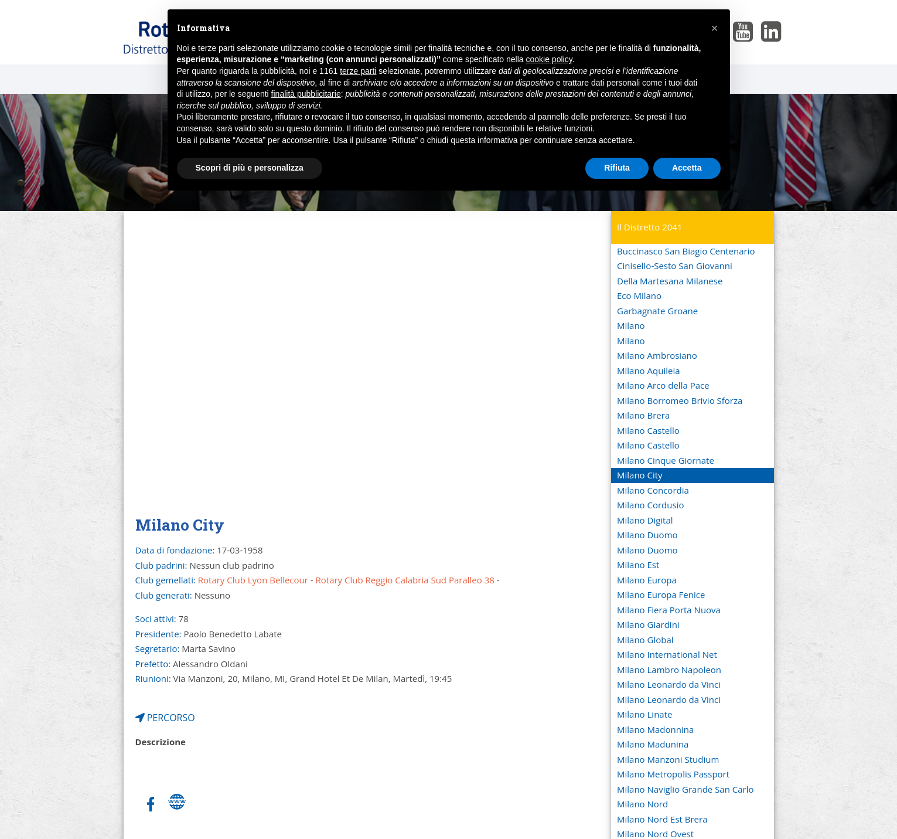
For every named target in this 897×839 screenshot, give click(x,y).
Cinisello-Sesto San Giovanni (674, 265)
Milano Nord (642, 804)
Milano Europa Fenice (661, 594)
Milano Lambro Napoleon (669, 669)
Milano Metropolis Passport (673, 774)
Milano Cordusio (650, 505)
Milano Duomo (647, 535)
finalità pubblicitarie (306, 93)
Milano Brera (643, 415)
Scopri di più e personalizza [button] (249, 167)
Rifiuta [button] (617, 167)
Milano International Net (667, 654)
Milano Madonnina (655, 729)
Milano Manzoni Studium (668, 759)
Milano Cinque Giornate (665, 460)
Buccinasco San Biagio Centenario (686, 251)
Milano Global (645, 640)
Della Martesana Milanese (669, 281)
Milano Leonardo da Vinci (669, 684)
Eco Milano (639, 295)
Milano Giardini (648, 624)
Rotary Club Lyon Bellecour (253, 580)
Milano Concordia (653, 490)
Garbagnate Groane (657, 311)
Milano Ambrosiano (657, 355)
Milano (631, 325)
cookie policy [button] (549, 59)
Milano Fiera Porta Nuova (669, 610)
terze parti (358, 71)
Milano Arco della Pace (663, 385)
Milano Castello (648, 430)
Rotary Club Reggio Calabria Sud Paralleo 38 (405, 580)
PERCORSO (165, 717)
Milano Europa (647, 580)
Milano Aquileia (648, 370)
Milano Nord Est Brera (662, 819)
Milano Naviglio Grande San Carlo (685, 789)
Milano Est (638, 564)
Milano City (640, 475)
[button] (714, 28)
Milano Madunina (652, 744)
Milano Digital (645, 520)
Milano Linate (644, 714)
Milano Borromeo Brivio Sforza (679, 400)
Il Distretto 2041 (650, 227)
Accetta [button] (687, 167)
